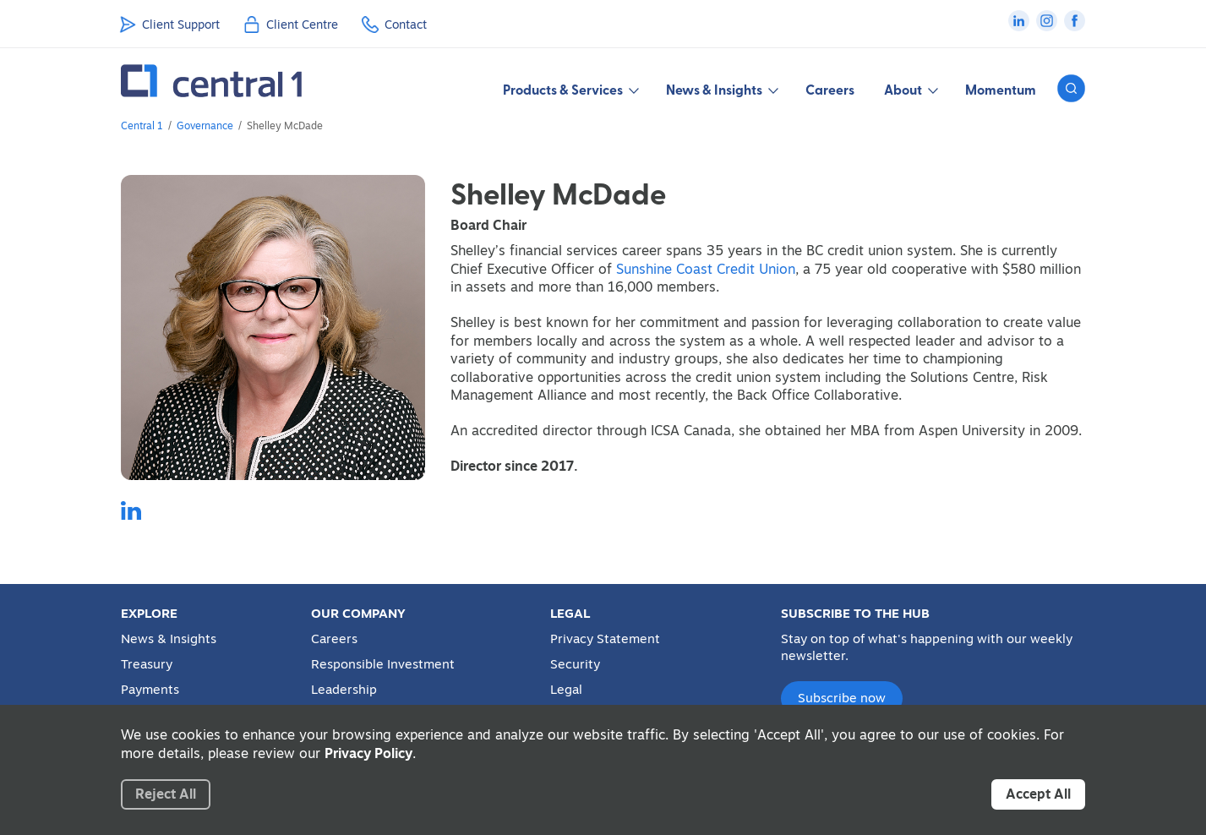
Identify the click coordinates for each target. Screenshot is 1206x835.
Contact (406, 24)
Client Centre (302, 24)
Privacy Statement (605, 638)
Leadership (344, 689)
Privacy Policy (368, 753)
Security (575, 664)
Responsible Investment (383, 664)
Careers (829, 89)
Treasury (146, 664)
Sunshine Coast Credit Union (705, 268)
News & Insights (168, 638)
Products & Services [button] (569, 89)
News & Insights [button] (721, 89)
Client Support (181, 24)
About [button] (910, 89)
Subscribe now (842, 698)
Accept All (1038, 793)
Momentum (1000, 89)
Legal (566, 689)
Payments (150, 689)
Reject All (165, 793)
